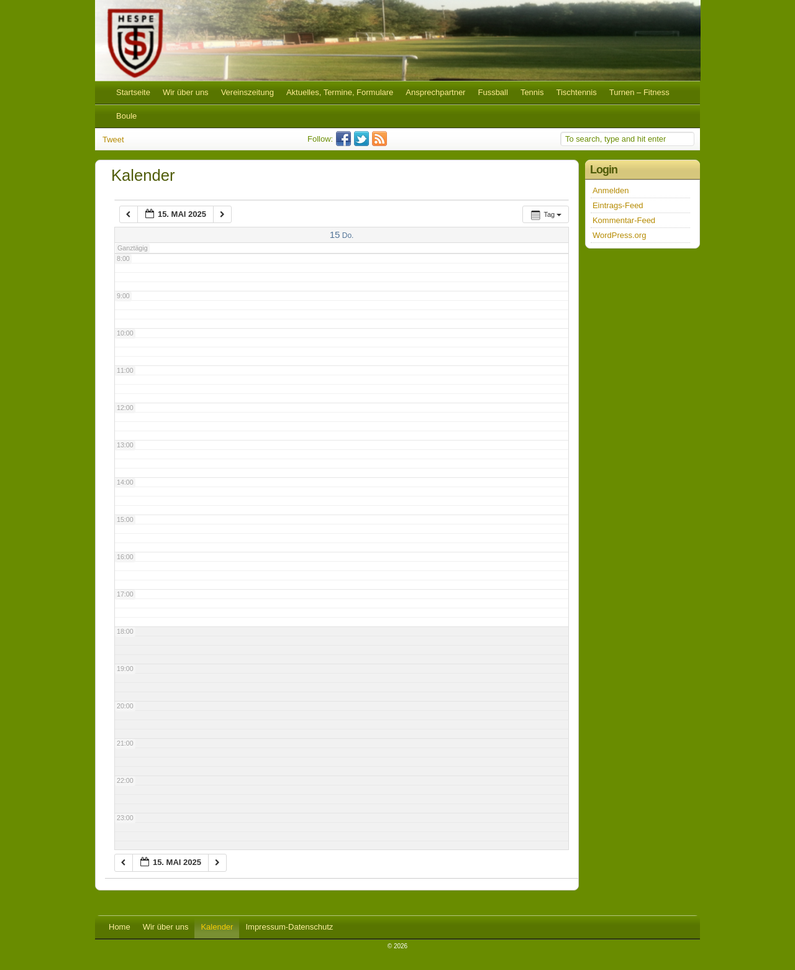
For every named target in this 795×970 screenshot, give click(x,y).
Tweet (113, 139)
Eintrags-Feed (618, 205)
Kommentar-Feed (624, 220)
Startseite (133, 92)
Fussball (492, 92)
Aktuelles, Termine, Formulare (339, 92)
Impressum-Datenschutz (289, 926)
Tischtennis (576, 92)
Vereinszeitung (247, 92)
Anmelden (611, 190)
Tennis (532, 92)
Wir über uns (186, 92)
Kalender (217, 926)
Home (119, 926)
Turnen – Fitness (639, 92)
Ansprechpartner (435, 92)
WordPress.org (619, 235)
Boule (126, 116)
